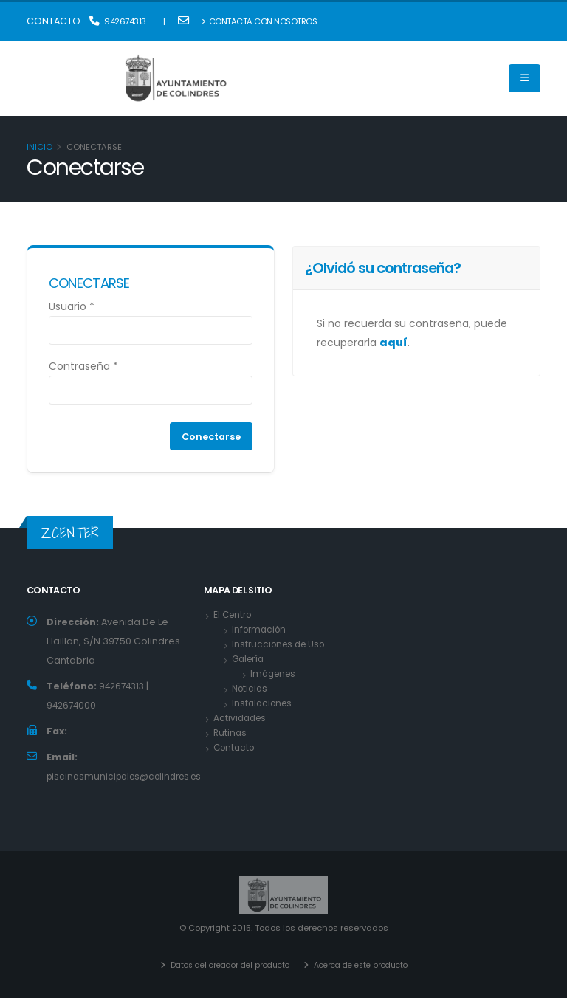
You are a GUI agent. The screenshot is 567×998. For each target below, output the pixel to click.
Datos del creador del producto (223, 965)
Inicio (39, 147)
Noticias (251, 689)
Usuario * (71, 306)
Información (261, 630)
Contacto (235, 748)
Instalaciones (264, 704)
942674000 (73, 705)
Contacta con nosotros (259, 21)
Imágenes (275, 674)
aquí (393, 342)
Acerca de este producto (365, 965)
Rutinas (230, 733)
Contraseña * (83, 366)
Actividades (241, 718)
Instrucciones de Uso (281, 645)
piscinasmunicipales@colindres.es (130, 776)
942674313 (117, 21)
